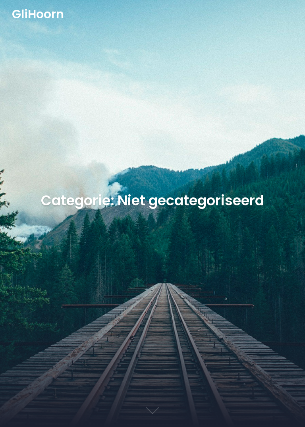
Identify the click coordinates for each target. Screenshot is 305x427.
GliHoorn (38, 14)
